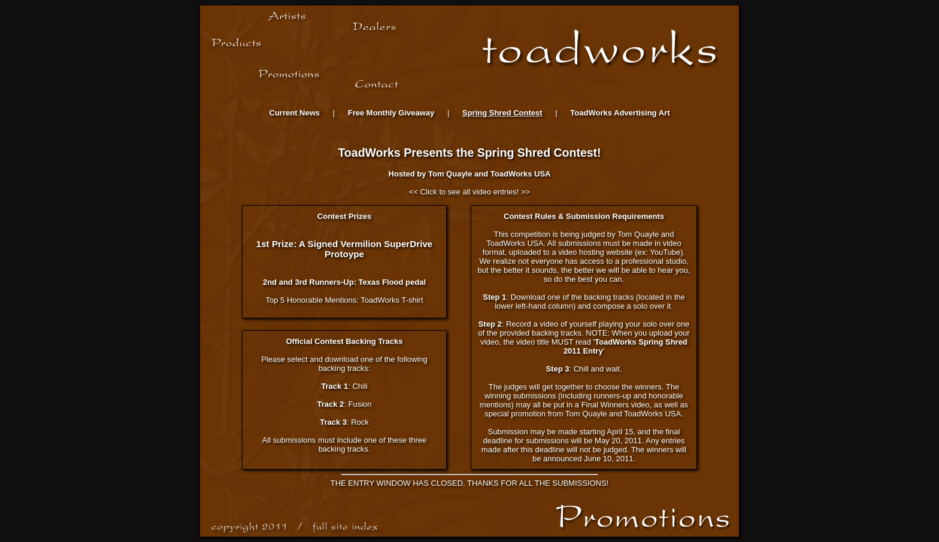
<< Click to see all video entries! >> (469, 191)
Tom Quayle (450, 173)
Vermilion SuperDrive (387, 244)
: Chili (344, 386)
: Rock (344, 422)
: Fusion (344, 404)
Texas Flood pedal (392, 282)
